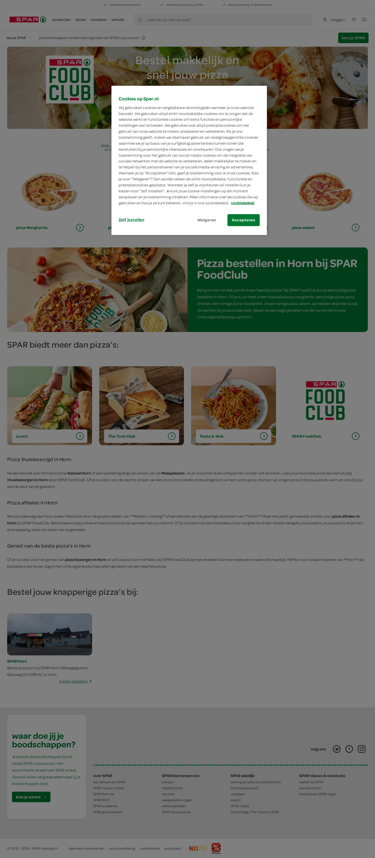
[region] (189, 160)
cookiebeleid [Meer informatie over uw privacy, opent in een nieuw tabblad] (242, 203)
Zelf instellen (131, 219)
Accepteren (243, 220)
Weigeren (206, 220)
